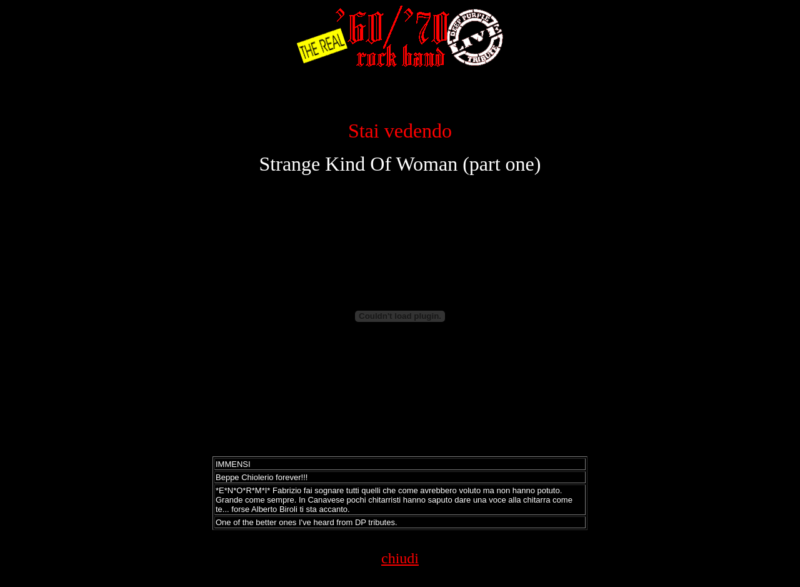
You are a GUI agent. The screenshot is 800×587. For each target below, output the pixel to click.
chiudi (400, 558)
